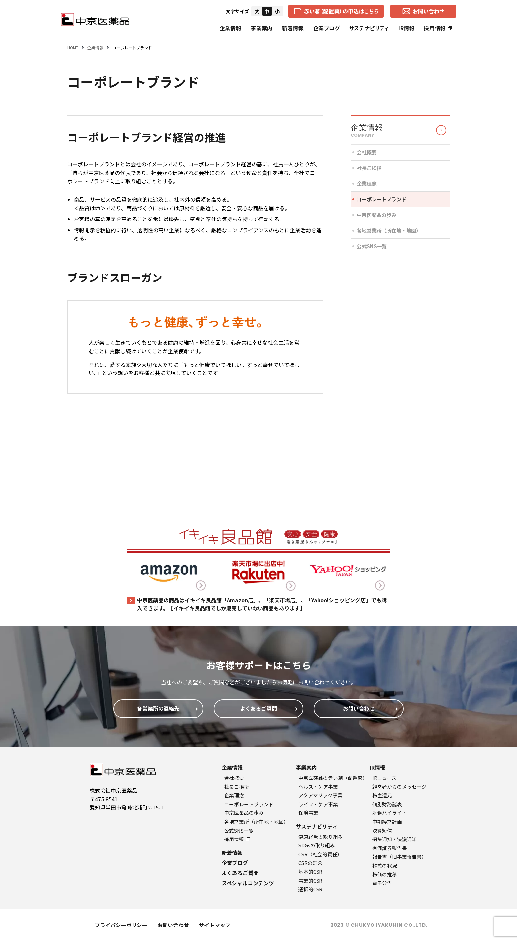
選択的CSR (310, 889)
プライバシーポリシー (121, 925)
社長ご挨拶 (369, 167)
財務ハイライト (389, 812)
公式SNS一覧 (372, 246)
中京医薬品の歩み (376, 214)
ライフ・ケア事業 (318, 804)
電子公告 (382, 882)
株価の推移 (384, 874)
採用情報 (438, 28)
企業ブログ (326, 28)
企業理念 (367, 183)
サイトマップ (214, 925)
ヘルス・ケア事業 (318, 786)
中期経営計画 (387, 821)
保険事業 (308, 812)
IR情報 (406, 28)
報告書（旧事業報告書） (399, 856)
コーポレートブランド (381, 199)
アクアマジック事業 (320, 795)
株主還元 (382, 795)
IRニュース (384, 777)
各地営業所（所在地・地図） (389, 230)
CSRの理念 (310, 862)
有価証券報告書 (389, 847)
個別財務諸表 (387, 804)
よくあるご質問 (240, 873)
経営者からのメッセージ (399, 786)
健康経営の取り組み (320, 836)
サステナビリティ (369, 28)
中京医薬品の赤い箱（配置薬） (333, 777)
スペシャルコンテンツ (248, 883)
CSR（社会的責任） (320, 854)
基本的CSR (310, 871)
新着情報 (293, 28)
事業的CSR (310, 880)
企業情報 (231, 28)
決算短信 (382, 830)
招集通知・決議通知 (394, 839)
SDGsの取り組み (316, 845)
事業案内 (262, 28)
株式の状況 (384, 865)
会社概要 (367, 152)
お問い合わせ (173, 925)
